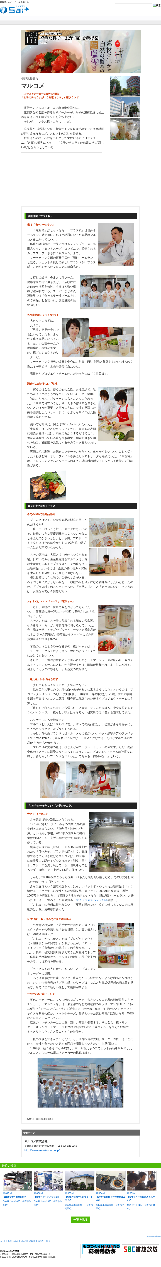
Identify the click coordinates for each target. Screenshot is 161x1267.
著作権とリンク (44, 1241)
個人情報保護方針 (28, 1241)
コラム (135, 20)
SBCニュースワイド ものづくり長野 (109, 20)
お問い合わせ (116, 12)
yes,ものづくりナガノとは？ (91, 12)
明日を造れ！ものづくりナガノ (62, 20)
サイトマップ (135, 12)
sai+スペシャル (17, 20)
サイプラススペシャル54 (92, 900)
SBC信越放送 (152, 12)
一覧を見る (80, 1219)
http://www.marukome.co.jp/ (42, 1150)
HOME (69, 12)
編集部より (151, 20)
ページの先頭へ (154, 1236)
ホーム (2, 1241)
